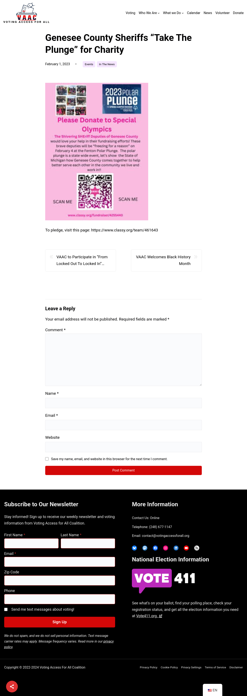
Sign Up (60, 622)
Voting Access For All (26, 21)
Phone (9, 590)
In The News (107, 64)
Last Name (71, 535)
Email (51, 415)
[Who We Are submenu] (159, 13)
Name (52, 393)
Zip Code (11, 572)
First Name (14, 535)
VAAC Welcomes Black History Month (163, 260)
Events (89, 64)
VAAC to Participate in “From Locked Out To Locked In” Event (82, 261)
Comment (55, 329)
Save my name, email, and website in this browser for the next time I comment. (109, 459)
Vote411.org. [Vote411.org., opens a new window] (149, 616)
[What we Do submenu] (183, 13)
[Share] (12, 686)
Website (52, 437)
